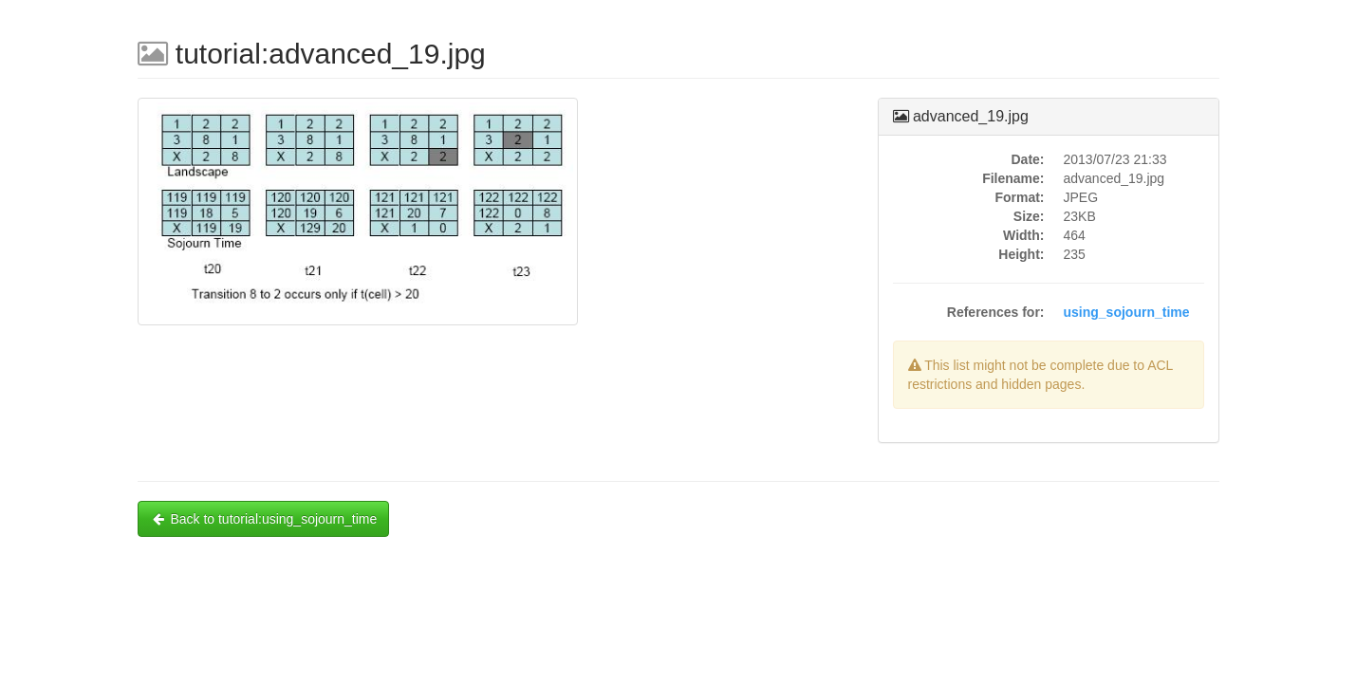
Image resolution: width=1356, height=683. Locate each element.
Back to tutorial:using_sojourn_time (264, 518)
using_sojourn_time (1127, 312)
